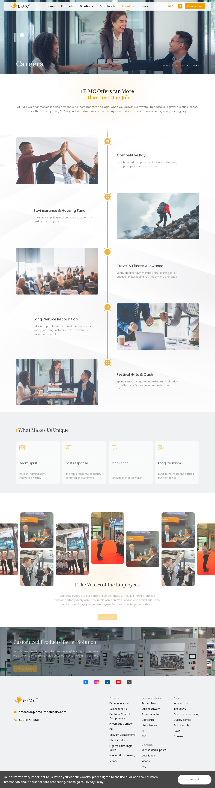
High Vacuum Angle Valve (120, 748)
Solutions (86, 6)
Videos (113, 761)
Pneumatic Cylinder (121, 723)
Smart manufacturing (186, 714)
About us (128, 6)
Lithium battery (151, 709)
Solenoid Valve (118, 709)
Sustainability (182, 725)
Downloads (107, 6)
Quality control (182, 720)
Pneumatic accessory (122, 755)
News (144, 6)
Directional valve (119, 703)
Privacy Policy (93, 782)
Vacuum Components (122, 735)
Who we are (181, 703)
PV (143, 731)
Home (51, 6)
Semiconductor (151, 714)
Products (67, 6)
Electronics (148, 720)
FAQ (144, 736)
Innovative (180, 709)
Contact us (194, 6)
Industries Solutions (152, 698)
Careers (194, 65)
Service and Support (154, 750)
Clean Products (118, 740)
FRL (111, 729)
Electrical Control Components (119, 716)
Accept (194, 779)
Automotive (149, 703)
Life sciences (149, 725)
